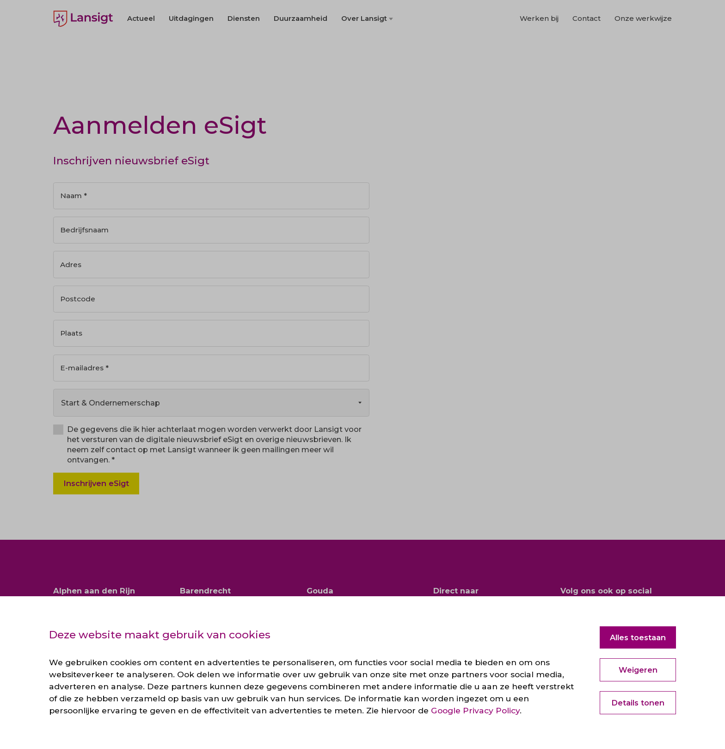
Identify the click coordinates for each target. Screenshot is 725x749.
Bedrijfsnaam (86, 231)
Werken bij (539, 47)
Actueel (141, 47)
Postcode (79, 301)
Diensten (243, 47)
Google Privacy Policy (475, 710)
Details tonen (637, 702)
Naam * (75, 196)
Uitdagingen (191, 47)
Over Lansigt (364, 47)
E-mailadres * (86, 371)
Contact (586, 47)
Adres (72, 266)
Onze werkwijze (643, 47)
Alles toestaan (638, 637)
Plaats (73, 336)
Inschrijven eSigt (96, 488)
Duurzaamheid (300, 47)
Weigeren (638, 669)
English (65, 14)
